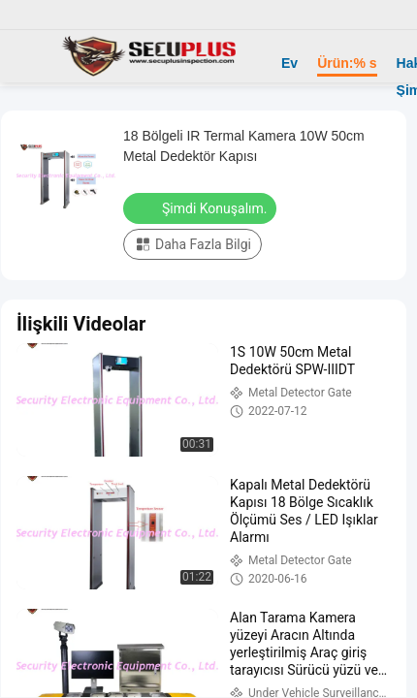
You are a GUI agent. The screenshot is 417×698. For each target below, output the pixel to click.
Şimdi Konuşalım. (202, 207)
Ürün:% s (346, 63)
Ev (289, 63)
